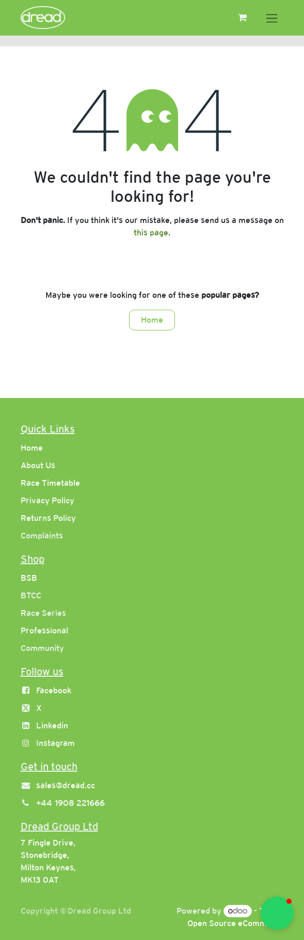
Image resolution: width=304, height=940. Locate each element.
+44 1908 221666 (70, 803)
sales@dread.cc (65, 785)
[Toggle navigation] (272, 17)
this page (151, 232)
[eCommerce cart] (242, 17)
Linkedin (52, 725)
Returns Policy (48, 518)
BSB (29, 578)
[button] (277, 913)
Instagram (55, 743)
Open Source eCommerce (235, 923)
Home (152, 320)
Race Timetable (50, 483)
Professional (44, 630)
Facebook (53, 690)
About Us (38, 465)
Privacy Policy (47, 500)
